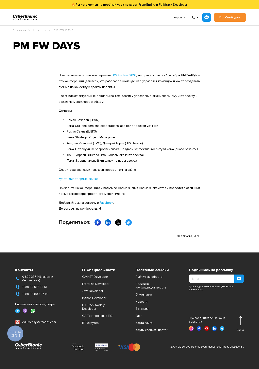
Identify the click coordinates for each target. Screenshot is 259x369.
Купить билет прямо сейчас (78, 179)
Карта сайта (144, 323)
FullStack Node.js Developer (93, 307)
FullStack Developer (173, 4)
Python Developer (94, 298)
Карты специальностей (152, 330)
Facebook (106, 203)
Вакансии (142, 309)
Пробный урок (230, 17)
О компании (144, 294)
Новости (142, 301)
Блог (139, 316)
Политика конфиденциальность (151, 285)
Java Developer (92, 291)
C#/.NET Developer (95, 277)
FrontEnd (145, 4)
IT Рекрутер (90, 323)
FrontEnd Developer (95, 284)
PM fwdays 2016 (124, 75)
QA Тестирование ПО (97, 316)
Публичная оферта (149, 277)
